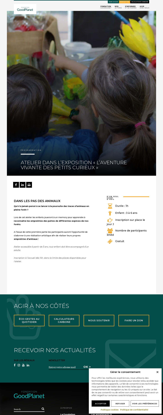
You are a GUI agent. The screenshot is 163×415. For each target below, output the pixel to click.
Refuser (120, 403)
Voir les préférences (144, 403)
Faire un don (113, 1)
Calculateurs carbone (139, 1)
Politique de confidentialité (134, 410)
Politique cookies (110, 410)
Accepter (100, 403)
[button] (157, 372)
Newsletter (124, 1)
